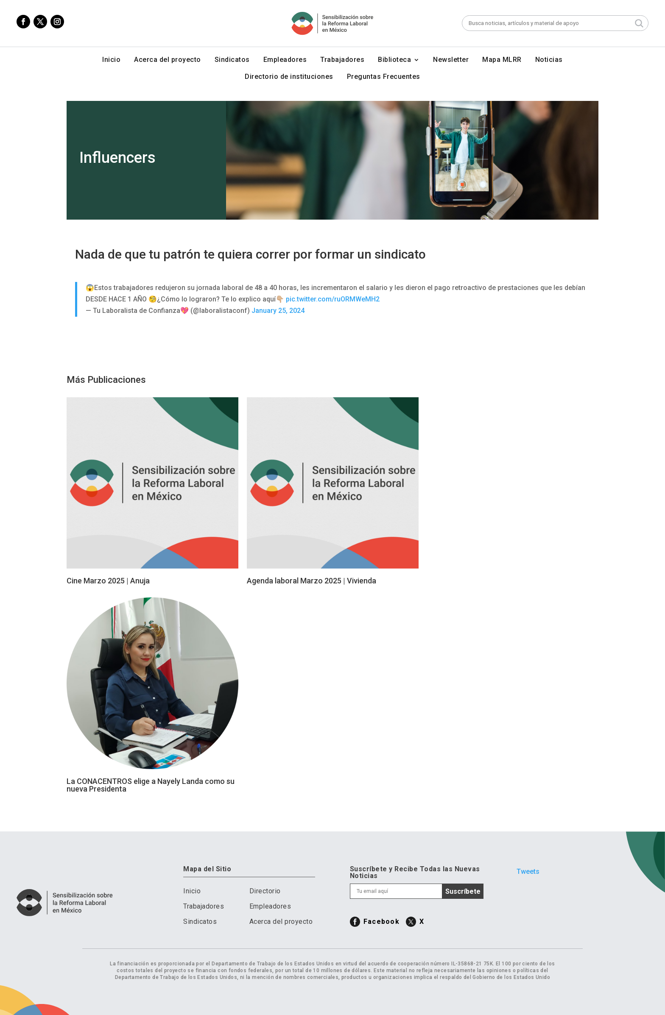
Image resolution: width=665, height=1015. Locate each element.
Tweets (528, 871)
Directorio (265, 891)
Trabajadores (342, 60)
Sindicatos (232, 60)
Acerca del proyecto (167, 60)
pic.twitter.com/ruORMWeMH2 (333, 299)
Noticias (549, 60)
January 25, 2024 (278, 311)
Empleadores (285, 60)
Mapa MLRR (502, 60)
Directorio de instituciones (289, 77)
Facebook (381, 921)
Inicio (111, 60)
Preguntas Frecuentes (383, 77)
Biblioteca (394, 60)
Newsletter (451, 60)
